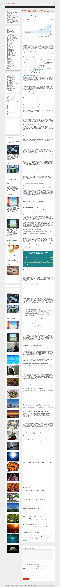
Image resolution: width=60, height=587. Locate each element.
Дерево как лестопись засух (12, 492)
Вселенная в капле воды (11, 440)
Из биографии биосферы (11, 512)
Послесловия (9, 51)
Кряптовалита (26, 19)
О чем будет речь (10, 46)
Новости (9, 44)
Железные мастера (10, 35)
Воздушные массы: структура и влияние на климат (12, 353)
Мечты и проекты (10, 125)
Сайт (36, 568)
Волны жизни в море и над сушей (13, 471)
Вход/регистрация (31, 564)
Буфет (8, 29)
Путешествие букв (10, 107)
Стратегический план (10, 63)
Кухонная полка (10, 41)
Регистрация (53, 2)
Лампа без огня (10, 42)
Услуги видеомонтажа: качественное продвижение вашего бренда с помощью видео (13, 315)
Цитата (30, 548)
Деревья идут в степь (11, 34)
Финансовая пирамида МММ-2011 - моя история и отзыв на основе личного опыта (40, 11)
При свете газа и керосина (11, 52)
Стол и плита (9, 62)
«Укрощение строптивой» (11, 75)
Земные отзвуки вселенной (12, 502)
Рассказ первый (10, 57)
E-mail (24, 566)
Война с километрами (11, 32)
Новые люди (9, 45)
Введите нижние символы (27, 575)
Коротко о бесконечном (11, 533)
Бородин (9, 76)
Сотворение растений (11, 60)
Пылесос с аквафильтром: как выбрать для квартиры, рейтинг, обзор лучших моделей (12, 21)
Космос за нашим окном (11, 543)
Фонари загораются (10, 65)
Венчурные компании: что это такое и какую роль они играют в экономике (34, 10)
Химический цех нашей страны (12, 66)
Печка (8, 48)
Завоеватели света (10, 36)
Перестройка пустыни (11, 47)
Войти (49, 2)
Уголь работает (10, 64)
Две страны (9, 33)
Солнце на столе (10, 59)
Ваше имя (25, 561)
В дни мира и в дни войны (11, 77)
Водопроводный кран (11, 31)
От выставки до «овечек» (11, 408)
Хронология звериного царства (12, 461)
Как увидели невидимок (11, 79)
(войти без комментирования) (35, 564)
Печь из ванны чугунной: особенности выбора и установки (13, 365)
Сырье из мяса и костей (11, 14)
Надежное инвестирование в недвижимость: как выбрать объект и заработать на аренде (13, 16)
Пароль (37, 566)
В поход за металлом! (11, 30)
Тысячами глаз (9, 90)
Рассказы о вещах (11, 3)
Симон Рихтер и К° (10, 398)
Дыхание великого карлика (12, 523)
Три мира (9, 89)
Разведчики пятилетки (11, 55)
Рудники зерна (10, 58)
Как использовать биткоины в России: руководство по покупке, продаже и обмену (12, 98)
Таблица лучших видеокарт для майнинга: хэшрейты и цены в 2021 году (13, 101)
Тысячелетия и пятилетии (11, 124)
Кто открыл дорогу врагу (11, 39)
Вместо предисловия (10, 418)
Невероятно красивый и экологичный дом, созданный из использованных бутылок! (12, 109)
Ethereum (9, 162)
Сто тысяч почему (10, 61)
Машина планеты (10, 81)
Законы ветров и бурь (11, 78)
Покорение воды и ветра (11, 49)
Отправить (26, 578)
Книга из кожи (9, 114)
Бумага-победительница (11, 106)
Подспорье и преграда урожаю (12, 481)
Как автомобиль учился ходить (12, 38)
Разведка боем (9, 54)
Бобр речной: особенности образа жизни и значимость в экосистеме (13, 376)
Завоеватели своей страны (11, 37)
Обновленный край (10, 122)
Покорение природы (10, 50)
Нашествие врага (10, 43)
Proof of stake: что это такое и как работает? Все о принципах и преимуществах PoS (12, 12)
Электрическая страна (11, 68)
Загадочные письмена (10, 128)
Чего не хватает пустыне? (11, 123)
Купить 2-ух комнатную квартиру (13, 342)
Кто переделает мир (10, 40)
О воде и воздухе (10, 82)
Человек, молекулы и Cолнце (12, 450)
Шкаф (8, 67)
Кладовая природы (10, 105)
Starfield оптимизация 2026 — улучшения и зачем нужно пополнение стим (13, 141)
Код (32, 548)
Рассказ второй (10, 56)
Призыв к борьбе (10, 53)
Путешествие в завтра (11, 88)
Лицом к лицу (9, 80)
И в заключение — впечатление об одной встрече (13, 430)
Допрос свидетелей (10, 127)
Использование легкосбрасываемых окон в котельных (12, 215)
